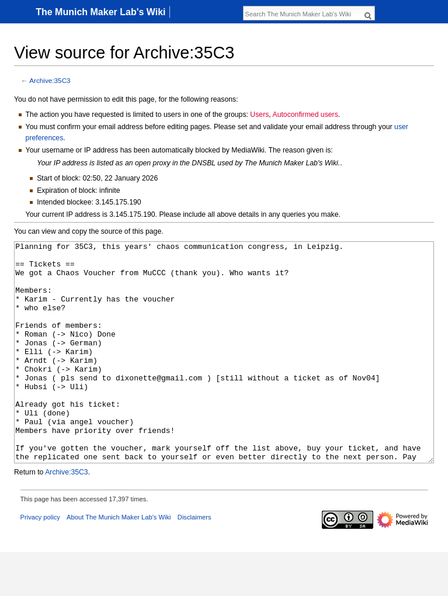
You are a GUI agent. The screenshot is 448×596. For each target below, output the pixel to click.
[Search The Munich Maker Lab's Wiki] (303, 14)
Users (259, 114)
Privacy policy (40, 560)
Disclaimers (194, 560)
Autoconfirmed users (305, 114)
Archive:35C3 (50, 80)
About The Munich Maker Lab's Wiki (119, 560)
